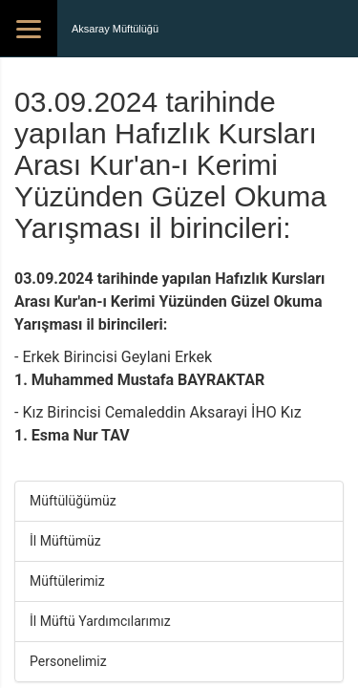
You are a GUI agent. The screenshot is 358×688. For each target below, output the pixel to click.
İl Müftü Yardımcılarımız (100, 621)
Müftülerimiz (67, 581)
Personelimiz (68, 661)
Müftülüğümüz (73, 500)
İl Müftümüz (65, 540)
